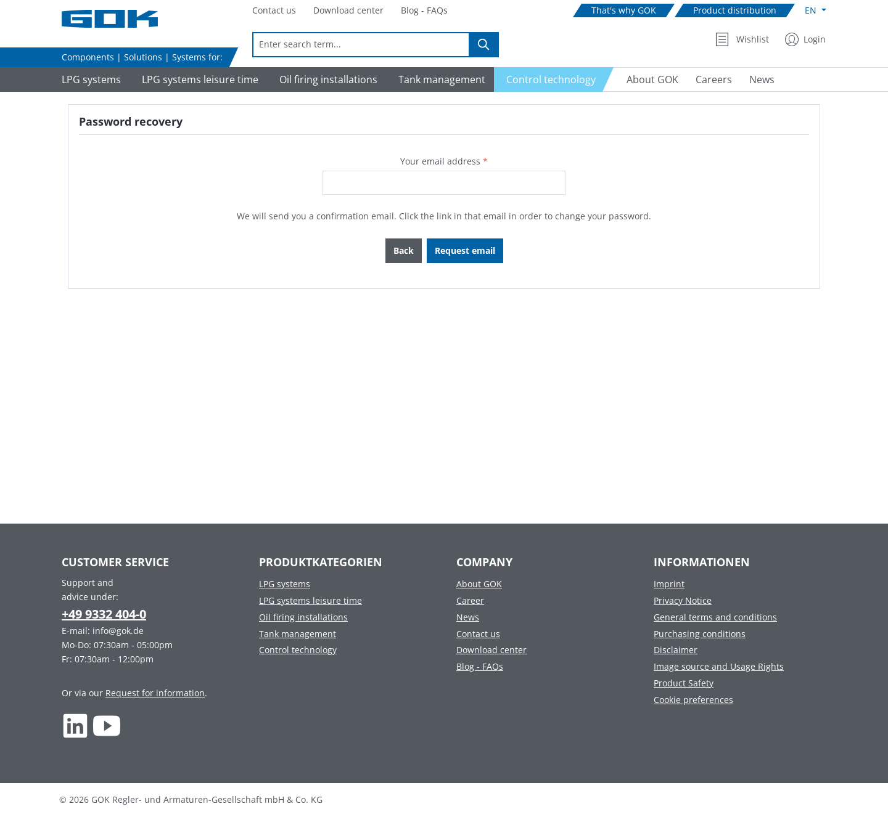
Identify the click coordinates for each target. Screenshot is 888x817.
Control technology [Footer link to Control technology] (298, 650)
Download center (491, 650)
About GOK (479, 584)
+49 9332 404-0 (104, 614)
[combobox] (361, 44)
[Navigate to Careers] (714, 79)
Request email (465, 250)
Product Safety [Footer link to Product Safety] (683, 683)
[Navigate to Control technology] (554, 79)
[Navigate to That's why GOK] (624, 11)
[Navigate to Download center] (348, 11)
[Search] (484, 44)
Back (403, 250)
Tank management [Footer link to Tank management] (297, 634)
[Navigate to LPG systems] (89, 79)
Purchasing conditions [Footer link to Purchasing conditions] (700, 634)
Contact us (478, 634)
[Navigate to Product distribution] (734, 11)
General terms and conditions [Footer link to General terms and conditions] (715, 617)
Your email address (444, 161)
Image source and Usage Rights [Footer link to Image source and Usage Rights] (719, 666)
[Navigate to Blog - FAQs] (424, 11)
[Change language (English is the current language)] (815, 10)
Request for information (155, 693)
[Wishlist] (742, 39)
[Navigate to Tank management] (440, 79)
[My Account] (805, 39)
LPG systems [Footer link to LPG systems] (284, 584)
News (467, 617)
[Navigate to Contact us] (274, 11)
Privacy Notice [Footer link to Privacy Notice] (683, 600)
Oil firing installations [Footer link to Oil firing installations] (303, 617)
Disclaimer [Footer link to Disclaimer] (675, 650)
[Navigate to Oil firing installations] (326, 79)
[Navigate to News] (762, 79)
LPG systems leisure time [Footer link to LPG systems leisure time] (310, 600)
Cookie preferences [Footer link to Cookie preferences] (693, 699)
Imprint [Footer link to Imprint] (669, 584)
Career (470, 600)
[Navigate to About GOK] (647, 79)
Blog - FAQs (479, 666)
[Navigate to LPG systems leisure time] (198, 79)
